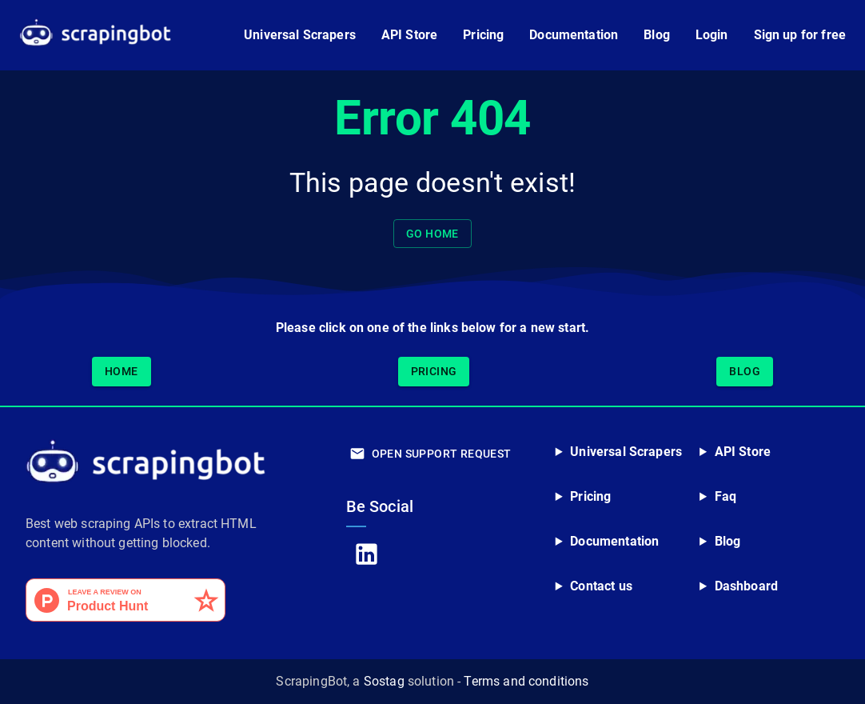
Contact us (601, 586)
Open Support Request (432, 454)
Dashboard (746, 586)
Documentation (573, 34)
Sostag (384, 681)
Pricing (483, 34)
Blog (657, 34)
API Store (409, 34)
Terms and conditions (526, 681)
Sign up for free (800, 34)
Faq (725, 496)
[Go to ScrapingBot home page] (95, 35)
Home (121, 371)
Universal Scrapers (300, 34)
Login (712, 34)
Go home (432, 234)
